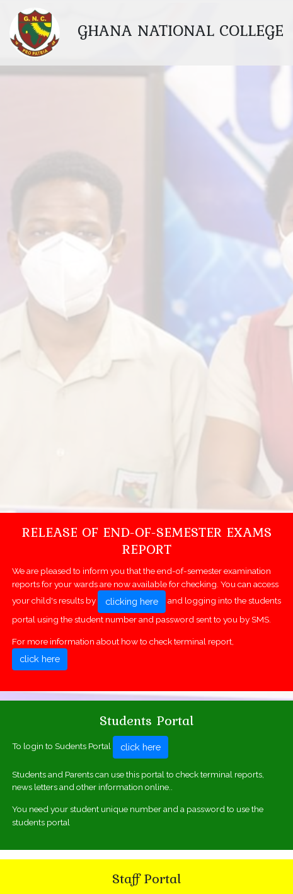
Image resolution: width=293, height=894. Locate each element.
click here (40, 658)
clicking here (131, 601)
